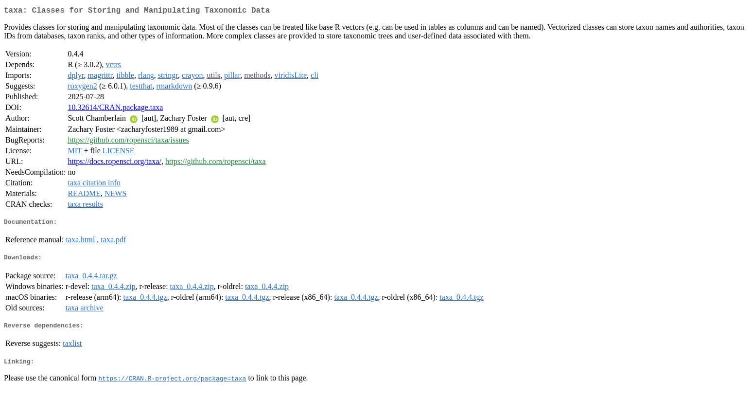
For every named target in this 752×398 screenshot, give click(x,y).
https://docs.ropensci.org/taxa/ (114, 163)
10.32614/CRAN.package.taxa (115, 109)
